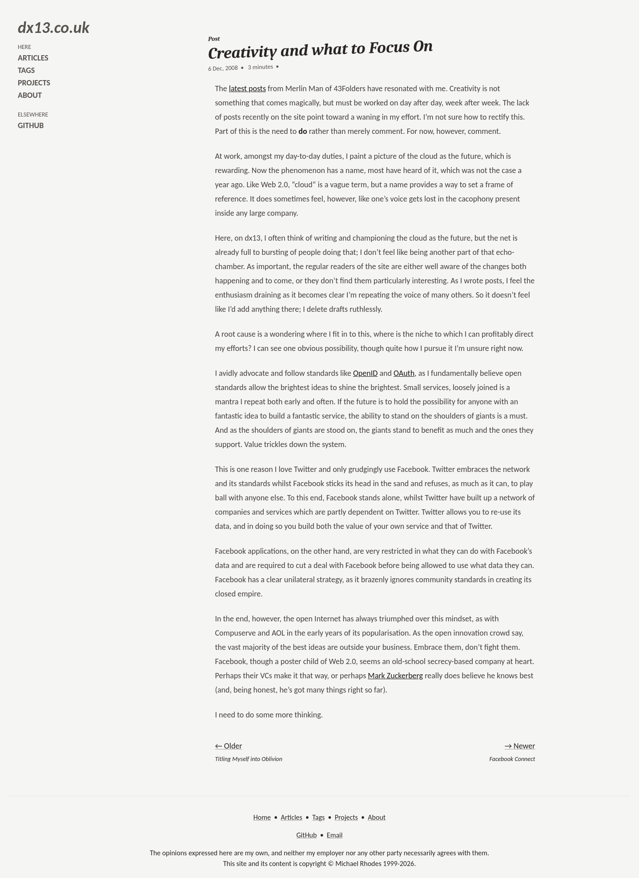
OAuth (404, 373)
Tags (318, 817)
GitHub (307, 835)
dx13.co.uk (53, 27)
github (31, 125)
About (377, 817)
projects (34, 83)
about (30, 95)
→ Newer (520, 746)
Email (335, 835)
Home (262, 817)
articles (33, 58)
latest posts (247, 88)
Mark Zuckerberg (395, 676)
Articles (291, 817)
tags (26, 70)
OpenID (365, 373)
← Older (228, 746)
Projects (346, 817)
